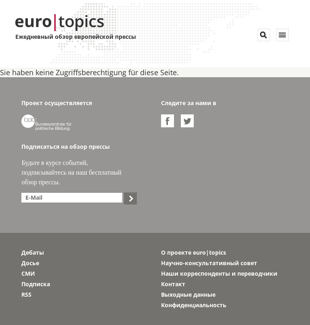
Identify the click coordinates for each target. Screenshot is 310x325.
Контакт (173, 284)
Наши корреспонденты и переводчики (219, 273)
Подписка (35, 284)
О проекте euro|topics (193, 252)
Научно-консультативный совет (209, 263)
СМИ (28, 273)
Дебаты (32, 252)
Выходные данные (188, 294)
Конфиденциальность (193, 305)
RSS (26, 294)
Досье (30, 263)
